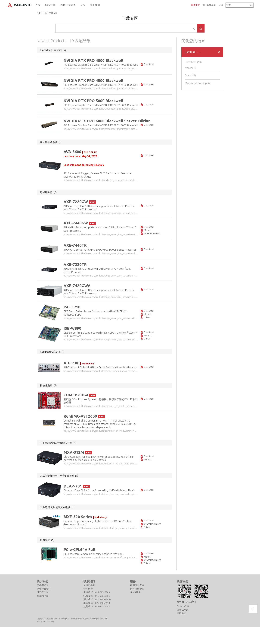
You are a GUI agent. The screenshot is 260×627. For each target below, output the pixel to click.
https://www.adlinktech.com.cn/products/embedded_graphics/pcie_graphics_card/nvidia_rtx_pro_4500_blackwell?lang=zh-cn (101, 88)
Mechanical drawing (198, 83)
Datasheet (193, 62)
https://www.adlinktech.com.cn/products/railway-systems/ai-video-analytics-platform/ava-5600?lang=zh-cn (101, 180)
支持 (45, 13)
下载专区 (53, 13)
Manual (191, 67)
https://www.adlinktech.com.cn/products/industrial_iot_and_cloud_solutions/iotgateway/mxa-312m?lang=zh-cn (101, 463)
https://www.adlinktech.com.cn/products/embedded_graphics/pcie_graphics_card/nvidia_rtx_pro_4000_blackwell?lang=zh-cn (101, 68)
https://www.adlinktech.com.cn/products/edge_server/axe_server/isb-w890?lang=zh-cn (101, 339)
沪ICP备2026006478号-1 (46, 621)
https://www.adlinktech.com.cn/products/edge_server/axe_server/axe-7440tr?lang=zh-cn (101, 253)
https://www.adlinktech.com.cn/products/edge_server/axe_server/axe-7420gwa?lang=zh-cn (101, 296)
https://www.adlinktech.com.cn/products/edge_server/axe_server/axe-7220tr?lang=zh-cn (101, 275)
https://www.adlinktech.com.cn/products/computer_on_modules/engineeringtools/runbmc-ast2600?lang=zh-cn (101, 430)
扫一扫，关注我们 (186, 600)
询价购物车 (209, 5)
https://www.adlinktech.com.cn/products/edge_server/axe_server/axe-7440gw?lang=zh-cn (101, 234)
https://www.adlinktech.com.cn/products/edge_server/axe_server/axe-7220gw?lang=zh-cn (101, 213)
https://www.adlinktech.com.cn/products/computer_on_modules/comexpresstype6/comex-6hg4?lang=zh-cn (101, 405)
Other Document (150, 233)
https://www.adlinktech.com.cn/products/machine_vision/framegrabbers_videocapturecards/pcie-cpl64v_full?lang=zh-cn (101, 557)
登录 (221, 5)
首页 (38, 13)
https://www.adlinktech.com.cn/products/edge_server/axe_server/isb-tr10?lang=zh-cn (101, 318)
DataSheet (147, 64)
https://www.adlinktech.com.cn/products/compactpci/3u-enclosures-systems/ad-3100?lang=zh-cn (101, 370)
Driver (191, 75)
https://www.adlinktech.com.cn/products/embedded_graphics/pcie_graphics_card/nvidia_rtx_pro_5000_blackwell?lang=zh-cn (101, 108)
